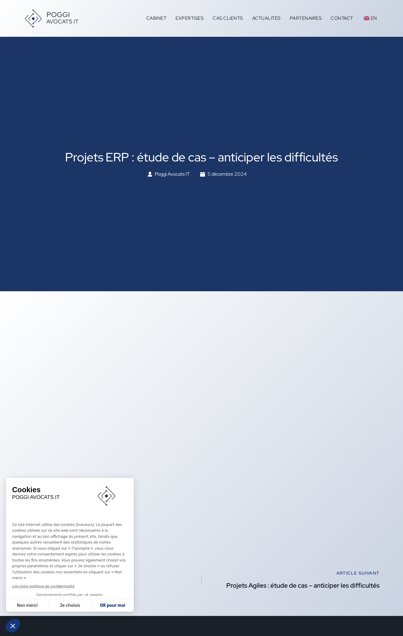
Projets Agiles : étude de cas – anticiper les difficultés (303, 585)
